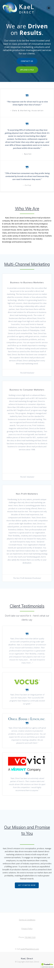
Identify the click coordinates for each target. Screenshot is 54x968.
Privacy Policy (27, 928)
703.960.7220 (29, 937)
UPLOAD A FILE (27, 70)
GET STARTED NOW (26, 885)
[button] (47, 965)
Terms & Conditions (27, 920)
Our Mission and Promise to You (27, 830)
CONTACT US (27, 61)
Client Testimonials (27, 605)
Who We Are (27, 208)
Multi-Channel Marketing (27, 264)
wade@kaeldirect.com (29, 949)
